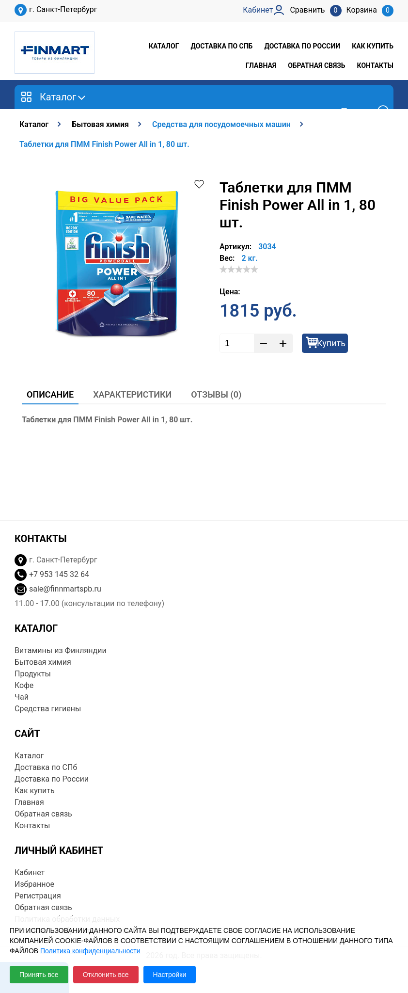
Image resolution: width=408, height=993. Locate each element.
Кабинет (30, 872)
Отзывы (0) (216, 394)
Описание (50, 394)
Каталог (164, 46)
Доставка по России (302, 46)
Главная (261, 65)
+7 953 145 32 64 (59, 574)
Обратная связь (316, 65)
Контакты (375, 65)
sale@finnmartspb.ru (65, 588)
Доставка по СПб (221, 46)
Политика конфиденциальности (90, 951)
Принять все (39, 974)
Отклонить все (106, 974)
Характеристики (132, 394)
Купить (331, 343)
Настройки (170, 974)
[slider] (239, 269)
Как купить (372, 46)
